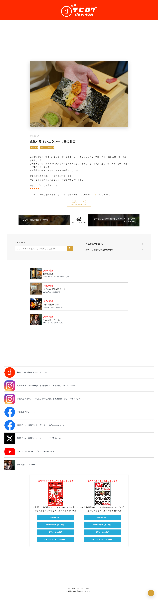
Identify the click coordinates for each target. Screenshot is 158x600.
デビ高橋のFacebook (27, 416)
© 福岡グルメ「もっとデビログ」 (79, 598)
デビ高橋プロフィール (28, 471)
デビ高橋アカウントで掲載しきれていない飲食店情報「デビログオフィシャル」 (54, 402)
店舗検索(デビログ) (94, 244)
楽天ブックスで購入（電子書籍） (55, 546)
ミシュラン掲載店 (47, 147)
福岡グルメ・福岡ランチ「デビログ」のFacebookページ (43, 430)
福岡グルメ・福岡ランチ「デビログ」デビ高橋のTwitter (43, 444)
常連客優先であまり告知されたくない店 (85, 273)
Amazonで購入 (55, 524)
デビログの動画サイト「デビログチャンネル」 (39, 457)
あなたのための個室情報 (85, 289)
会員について (79, 201)
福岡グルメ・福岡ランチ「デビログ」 (35, 375)
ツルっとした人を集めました (85, 321)
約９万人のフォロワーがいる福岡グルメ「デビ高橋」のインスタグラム (50, 389)
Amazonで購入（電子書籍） (55, 532)
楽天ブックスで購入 (55, 539)
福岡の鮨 (33, 147)
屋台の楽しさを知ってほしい (85, 305)
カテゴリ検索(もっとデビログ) (99, 250)
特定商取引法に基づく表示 (79, 595)
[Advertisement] (79, 41)
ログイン (95, 194)
